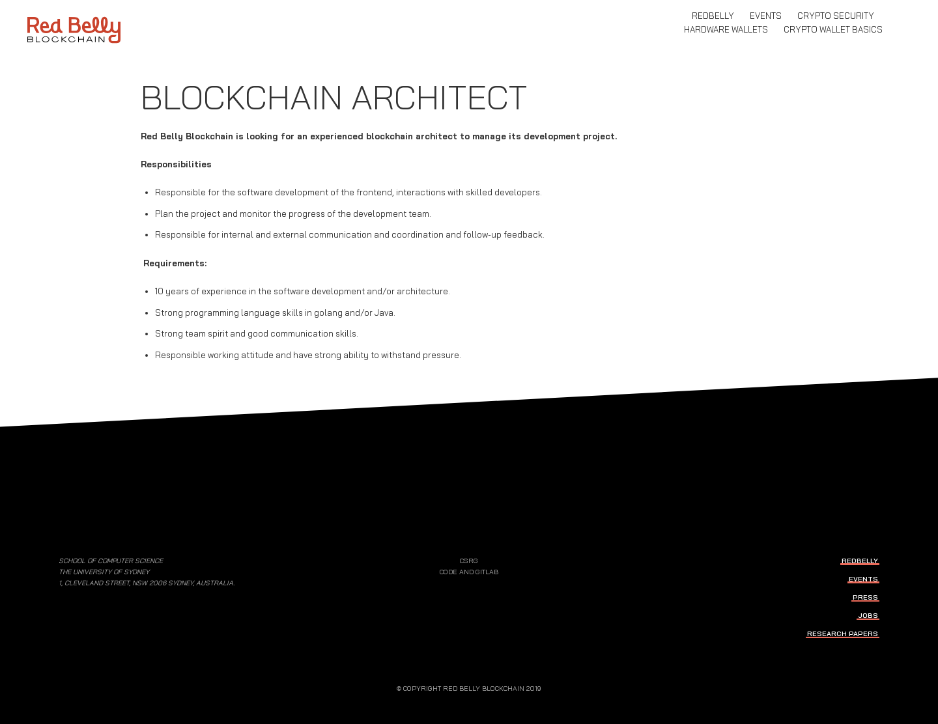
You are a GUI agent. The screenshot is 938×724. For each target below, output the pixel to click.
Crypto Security (835, 15)
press (865, 597)
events (766, 15)
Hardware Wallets (726, 29)
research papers (842, 634)
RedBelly (713, 15)
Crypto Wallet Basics (833, 29)
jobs (868, 615)
